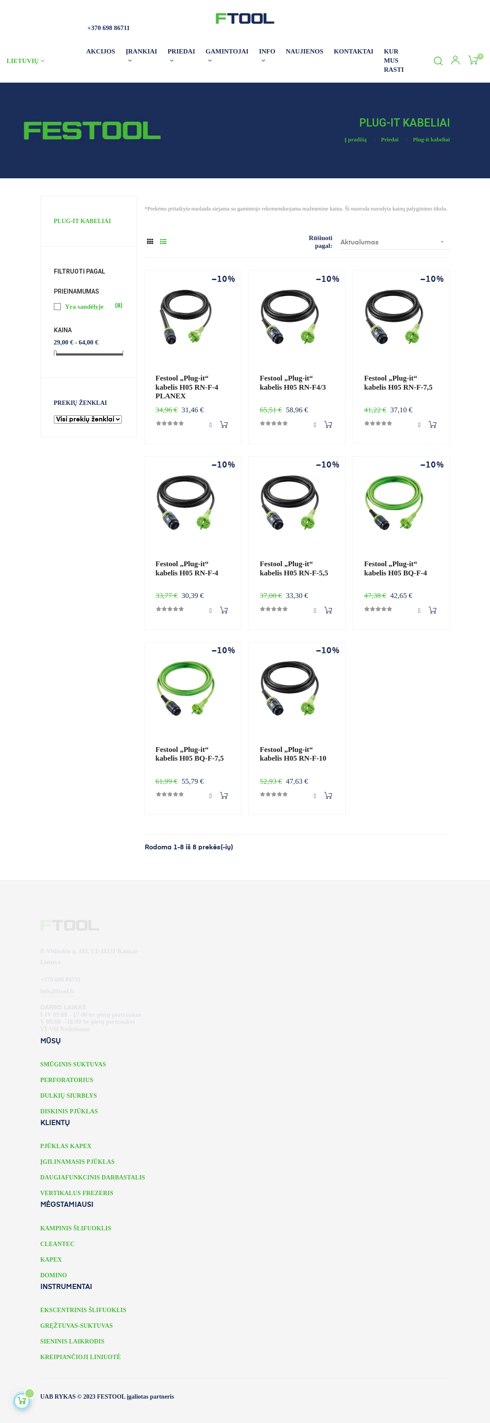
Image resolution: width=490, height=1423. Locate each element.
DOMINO (53, 1275)
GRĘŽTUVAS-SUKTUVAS (76, 1326)
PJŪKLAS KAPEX (66, 1146)
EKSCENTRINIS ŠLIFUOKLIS (83, 1310)
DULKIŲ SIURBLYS (68, 1095)
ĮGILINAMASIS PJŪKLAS (77, 1162)
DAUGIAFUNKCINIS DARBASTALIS (92, 1177)
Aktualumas (395, 242)
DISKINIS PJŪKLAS (69, 1111)
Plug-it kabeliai (82, 221)
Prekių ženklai (80, 403)
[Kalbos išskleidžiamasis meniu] (43, 61)
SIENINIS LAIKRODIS (72, 1341)
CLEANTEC (57, 1244)
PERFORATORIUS (66, 1080)
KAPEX (51, 1259)
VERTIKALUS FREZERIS (76, 1193)
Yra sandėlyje (89, 306)
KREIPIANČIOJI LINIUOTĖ (80, 1357)
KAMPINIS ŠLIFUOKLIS (75, 1228)
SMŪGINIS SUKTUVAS (73, 1064)
